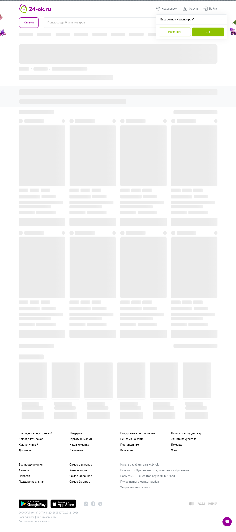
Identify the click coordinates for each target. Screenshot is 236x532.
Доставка (25, 450)
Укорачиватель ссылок (135, 487)
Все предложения (31, 464)
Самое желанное (80, 476)
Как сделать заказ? (32, 439)
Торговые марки (80, 439)
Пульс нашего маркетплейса (139, 481)
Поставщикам (129, 444)
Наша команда (79, 444)
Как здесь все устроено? (35, 433)
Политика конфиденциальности (37, 517)
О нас (174, 450)
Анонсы (24, 470)
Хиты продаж (78, 470)
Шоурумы (76, 433)
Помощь (176, 444)
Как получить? (28, 444)
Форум (190, 9)
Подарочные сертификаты (137, 433)
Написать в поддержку (186, 433)
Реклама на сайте (132, 439)
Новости (24, 476)
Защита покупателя (183, 439)
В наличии (76, 450)
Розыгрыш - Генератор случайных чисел (147, 476)
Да (208, 32)
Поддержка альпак (31, 481)
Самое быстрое (79, 481)
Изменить (174, 32)
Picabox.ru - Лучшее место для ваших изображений (154, 470)
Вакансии (126, 450)
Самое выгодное (80, 464)
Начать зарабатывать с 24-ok (139, 464)
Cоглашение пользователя (34, 521)
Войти (210, 9)
